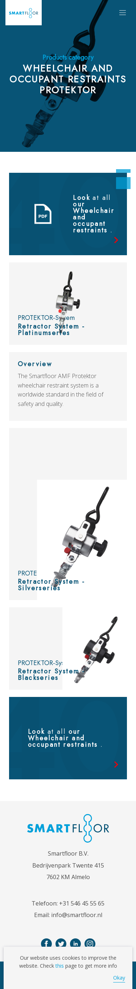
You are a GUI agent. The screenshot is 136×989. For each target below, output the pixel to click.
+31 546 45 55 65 (81, 903)
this (59, 965)
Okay (119, 977)
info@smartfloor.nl (76, 915)
